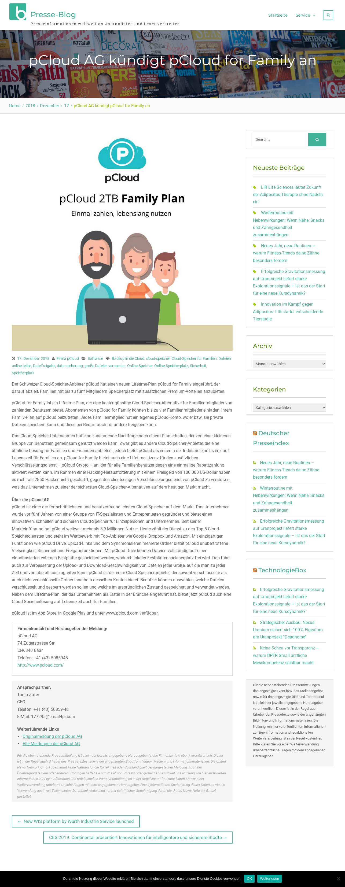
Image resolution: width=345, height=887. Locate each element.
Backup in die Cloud (128, 358)
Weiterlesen (269, 879)
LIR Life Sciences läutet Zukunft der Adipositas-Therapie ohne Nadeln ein (288, 194)
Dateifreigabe (44, 365)
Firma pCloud (68, 358)
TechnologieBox (282, 569)
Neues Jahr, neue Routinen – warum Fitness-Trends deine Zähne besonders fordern (286, 253)
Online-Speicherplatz (171, 365)
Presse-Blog (53, 14)
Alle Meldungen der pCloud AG (51, 743)
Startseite (278, 14)
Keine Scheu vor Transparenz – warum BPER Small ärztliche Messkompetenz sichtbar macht (286, 655)
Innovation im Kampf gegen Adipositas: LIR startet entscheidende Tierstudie (288, 311)
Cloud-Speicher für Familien (194, 358)
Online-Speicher (140, 365)
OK (249, 879)
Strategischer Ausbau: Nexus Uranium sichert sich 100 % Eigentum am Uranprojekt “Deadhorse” (288, 629)
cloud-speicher (158, 358)
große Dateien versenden (105, 365)
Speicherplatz (23, 373)
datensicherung (70, 365)
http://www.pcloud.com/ (40, 664)
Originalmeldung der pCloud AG (52, 736)
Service (303, 14)
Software (95, 358)
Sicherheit (198, 365)
